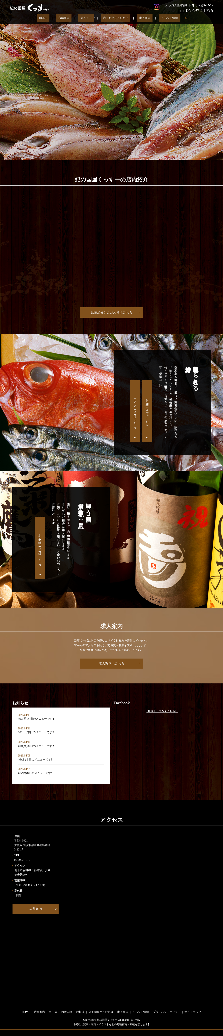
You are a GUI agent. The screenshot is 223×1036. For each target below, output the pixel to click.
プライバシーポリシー (167, 1012)
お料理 (80, 1012)
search (175, 18)
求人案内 (139, 18)
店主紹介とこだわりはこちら (111, 312)
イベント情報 (160, 18)
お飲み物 (66, 1012)
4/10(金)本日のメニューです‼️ (36, 746)
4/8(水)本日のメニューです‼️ (35, 773)
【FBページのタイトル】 (162, 711)
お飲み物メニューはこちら (40, 548)
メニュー (87, 18)
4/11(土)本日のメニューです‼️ (36, 732)
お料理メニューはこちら (147, 411)
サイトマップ (192, 1012)
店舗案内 (69, 18)
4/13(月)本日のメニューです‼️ (36, 718)
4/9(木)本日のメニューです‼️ (35, 759)
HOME (53, 18)
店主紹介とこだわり (114, 18)
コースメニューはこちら (135, 411)
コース (53, 1012)
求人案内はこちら (111, 663)
